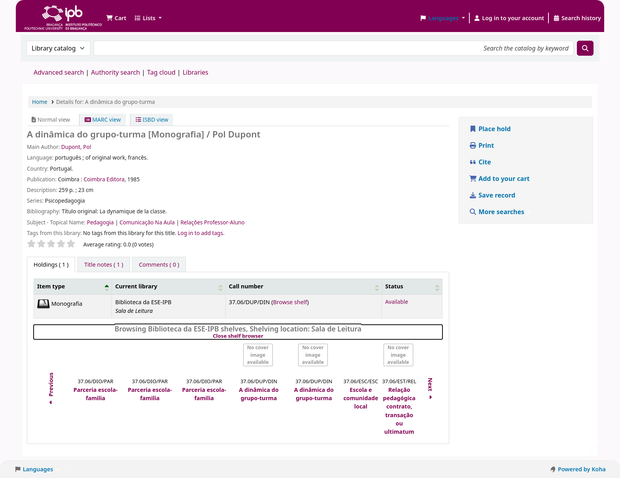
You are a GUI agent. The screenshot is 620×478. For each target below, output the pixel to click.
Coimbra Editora (103, 179)
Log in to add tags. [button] (201, 233)
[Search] (585, 48)
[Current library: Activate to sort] (168, 286)
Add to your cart (499, 178)
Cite (480, 162)
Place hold (490, 128)
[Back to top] (596, 453)
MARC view (103, 119)
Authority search (115, 72)
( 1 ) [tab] (51, 264)
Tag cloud (161, 72)
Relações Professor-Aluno (212, 222)
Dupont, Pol (76, 147)
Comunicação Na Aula (147, 222)
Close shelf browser (265, 336)
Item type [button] (51, 286)
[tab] (104, 265)
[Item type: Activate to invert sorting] (73, 286)
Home (39, 101)
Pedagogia (101, 222)
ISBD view (152, 119)
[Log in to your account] (509, 18)
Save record (493, 195)
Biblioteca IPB (43, 12)
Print (481, 145)
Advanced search (59, 72)
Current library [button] (136, 286)
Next (430, 390)
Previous (51, 390)
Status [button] (394, 286)
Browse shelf (290, 302)
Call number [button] (246, 286)
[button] (116, 18)
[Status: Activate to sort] (412, 286)
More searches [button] (497, 211)
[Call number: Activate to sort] (303, 286)
